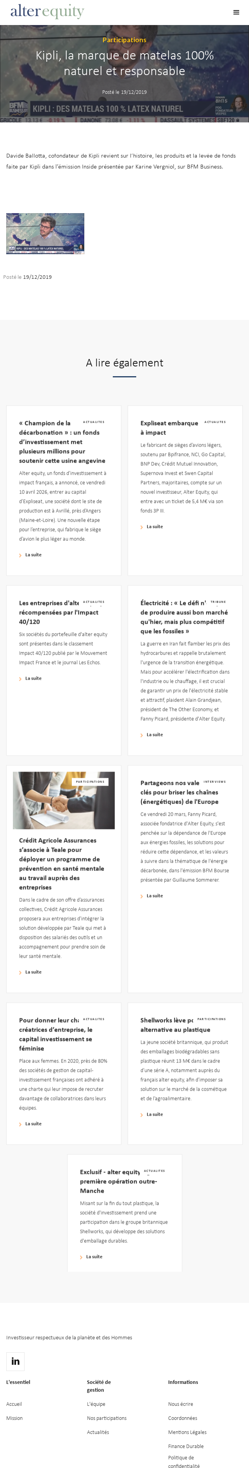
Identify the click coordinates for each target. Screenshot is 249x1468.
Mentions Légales (187, 1433)
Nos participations (106, 1418)
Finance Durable (186, 1447)
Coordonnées (182, 1418)
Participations (124, 40)
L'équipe (96, 1404)
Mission (14, 1418)
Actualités (98, 1433)
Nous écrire (180, 1404)
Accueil (14, 1404)
